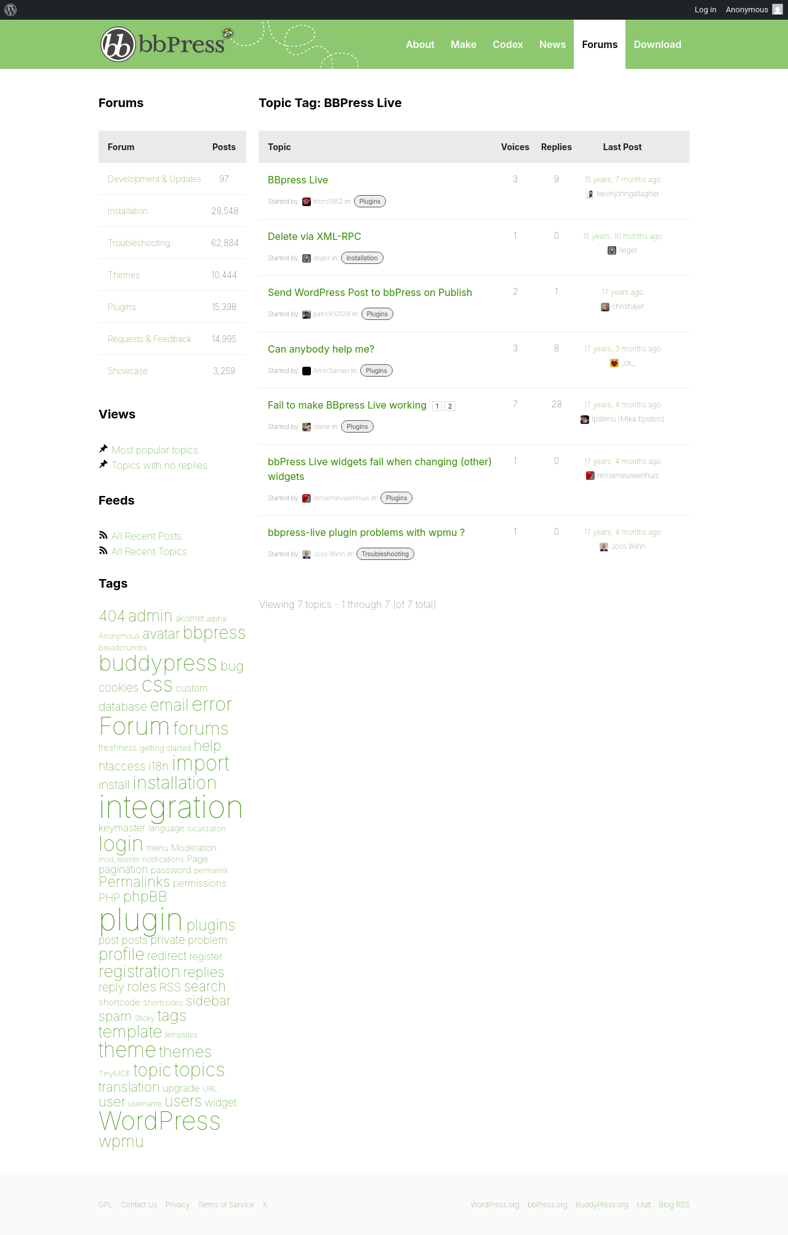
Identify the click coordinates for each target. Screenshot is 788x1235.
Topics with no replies (159, 465)
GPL (105, 1204)
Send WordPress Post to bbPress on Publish (370, 292)
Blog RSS (674, 1204)
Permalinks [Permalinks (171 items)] (134, 881)
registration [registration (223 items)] (139, 971)
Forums (599, 44)
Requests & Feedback (149, 339)
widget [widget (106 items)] (220, 1102)
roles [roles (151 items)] (141, 986)
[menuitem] (11, 10)
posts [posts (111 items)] (134, 939)
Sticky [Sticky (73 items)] (145, 1018)
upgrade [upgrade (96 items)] (181, 1088)
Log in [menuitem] (706, 9)
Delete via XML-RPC (314, 236)
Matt (644, 1204)
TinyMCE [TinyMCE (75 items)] (114, 1073)
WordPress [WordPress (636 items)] (159, 1120)
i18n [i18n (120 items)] (158, 766)
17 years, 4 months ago (622, 404)
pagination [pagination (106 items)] (123, 869)
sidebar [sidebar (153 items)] (208, 1000)
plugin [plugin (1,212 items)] (140, 919)
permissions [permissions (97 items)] (200, 883)
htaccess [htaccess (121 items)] (121, 766)
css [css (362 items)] (157, 684)
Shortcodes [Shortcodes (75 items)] (163, 1002)
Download (657, 44)
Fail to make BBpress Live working (347, 405)
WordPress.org (495, 1204)
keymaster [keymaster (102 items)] (121, 827)
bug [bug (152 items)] (232, 666)
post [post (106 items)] (108, 939)
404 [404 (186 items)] (112, 616)
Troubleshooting (385, 554)
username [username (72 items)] (145, 1103)
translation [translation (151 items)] (128, 1087)
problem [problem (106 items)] (207, 939)
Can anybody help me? (321, 349)
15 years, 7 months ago (622, 179)
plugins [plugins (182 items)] (211, 925)
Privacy (178, 1204)
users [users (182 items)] (182, 1101)
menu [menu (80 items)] (157, 848)
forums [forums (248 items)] (201, 728)
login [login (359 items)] (121, 843)
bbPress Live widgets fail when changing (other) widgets (380, 468)
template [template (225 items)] (130, 1031)
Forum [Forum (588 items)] (134, 726)
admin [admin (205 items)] (151, 615)
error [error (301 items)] (211, 704)
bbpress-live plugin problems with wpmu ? (366, 532)
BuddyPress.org (602, 1204)
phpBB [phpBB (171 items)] (145, 896)
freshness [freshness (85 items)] (117, 747)
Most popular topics (154, 450)
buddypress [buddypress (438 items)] (157, 662)
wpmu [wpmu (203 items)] (121, 1141)
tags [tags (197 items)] (172, 1015)
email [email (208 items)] (169, 704)
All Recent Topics (149, 551)
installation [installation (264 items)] (175, 782)
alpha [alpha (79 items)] (217, 618)
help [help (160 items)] (208, 745)
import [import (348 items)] (201, 763)
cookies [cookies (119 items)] (118, 688)
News (552, 44)
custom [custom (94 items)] (192, 688)
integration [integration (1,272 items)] (171, 806)
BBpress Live (298, 180)
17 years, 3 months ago (622, 348)
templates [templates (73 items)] (181, 1034)
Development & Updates (154, 179)
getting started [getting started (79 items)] (165, 748)
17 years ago (622, 292)
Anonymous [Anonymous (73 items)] (119, 636)
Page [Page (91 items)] (198, 859)
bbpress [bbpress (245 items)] (214, 632)
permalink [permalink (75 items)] (211, 870)
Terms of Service (226, 1204)
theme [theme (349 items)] (127, 1049)
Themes (124, 275)
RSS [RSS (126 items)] (170, 987)
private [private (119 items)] (167, 940)
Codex (507, 44)
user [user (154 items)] (112, 1101)
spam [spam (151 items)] (115, 1016)
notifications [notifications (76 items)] (163, 859)
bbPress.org (162, 44)
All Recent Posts (146, 536)
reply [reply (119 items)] (111, 987)
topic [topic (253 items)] (153, 1070)
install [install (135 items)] (114, 784)
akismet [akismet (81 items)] (189, 618)
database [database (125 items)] (122, 706)
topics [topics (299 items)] (199, 1069)
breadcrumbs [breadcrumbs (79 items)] (122, 647)
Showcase (128, 371)
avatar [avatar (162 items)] (161, 633)
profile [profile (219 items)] (121, 954)
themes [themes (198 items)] (185, 1051)
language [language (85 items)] (166, 828)
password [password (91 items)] (171, 870)
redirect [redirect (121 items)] (167, 955)
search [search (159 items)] (205, 986)
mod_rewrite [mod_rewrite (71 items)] (118, 859)
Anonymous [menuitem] (754, 9)
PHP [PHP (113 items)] (109, 897)
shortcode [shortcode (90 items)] (119, 1002)
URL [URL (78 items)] (210, 1088)
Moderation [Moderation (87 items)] (194, 847)
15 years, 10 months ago (622, 236)
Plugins (370, 201)
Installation (362, 258)
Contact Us (139, 1204)
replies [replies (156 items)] (204, 972)
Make (463, 44)
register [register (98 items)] (205, 956)
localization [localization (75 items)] (206, 828)
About (420, 44)
